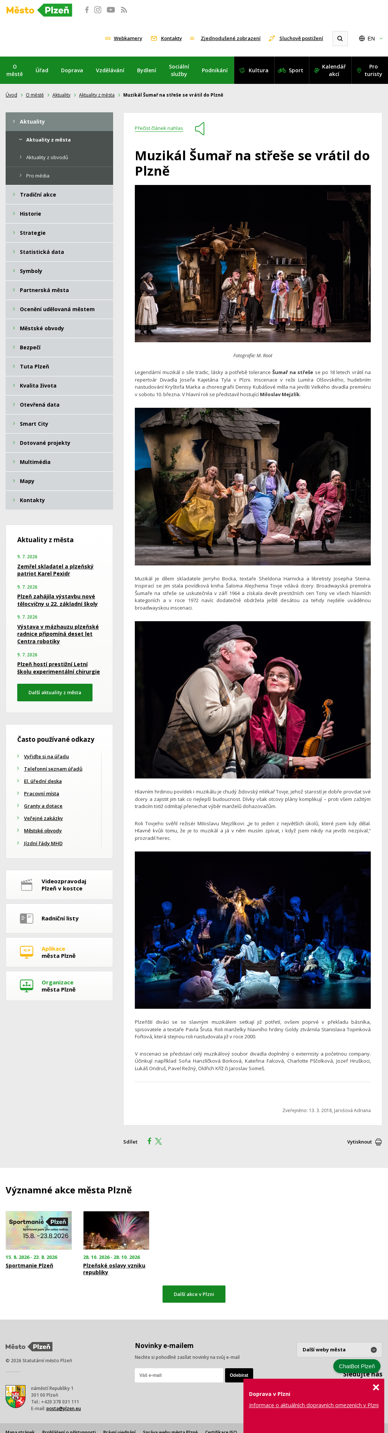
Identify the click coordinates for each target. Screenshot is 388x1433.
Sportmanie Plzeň (29, 1265)
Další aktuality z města (54, 692)
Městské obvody (43, 830)
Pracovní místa (41, 793)
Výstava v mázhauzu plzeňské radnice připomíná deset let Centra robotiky (58, 634)
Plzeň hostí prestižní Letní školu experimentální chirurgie (58, 668)
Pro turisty (373, 70)
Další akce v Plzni (194, 1294)
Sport (296, 70)
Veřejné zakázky (43, 818)
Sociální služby (179, 70)
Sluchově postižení (301, 38)
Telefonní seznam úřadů (53, 768)
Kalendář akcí (334, 70)
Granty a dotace (43, 805)
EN (371, 39)
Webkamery (128, 38)
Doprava (72, 70)
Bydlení (146, 70)
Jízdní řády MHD (43, 843)
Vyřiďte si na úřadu (46, 756)
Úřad (42, 70)
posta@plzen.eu (63, 1408)
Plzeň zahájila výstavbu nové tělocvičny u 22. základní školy (57, 600)
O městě (14, 70)
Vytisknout (359, 1141)
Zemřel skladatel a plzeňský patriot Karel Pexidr (55, 570)
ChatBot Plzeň (357, 1366)
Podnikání (215, 70)
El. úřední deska (43, 781)
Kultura (259, 70)
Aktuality (61, 95)
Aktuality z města (97, 95)
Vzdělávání (110, 70)
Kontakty (171, 38)
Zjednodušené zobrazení (231, 38)
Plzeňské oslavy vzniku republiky (114, 1269)
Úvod (11, 95)
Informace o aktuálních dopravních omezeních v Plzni (314, 1405)
